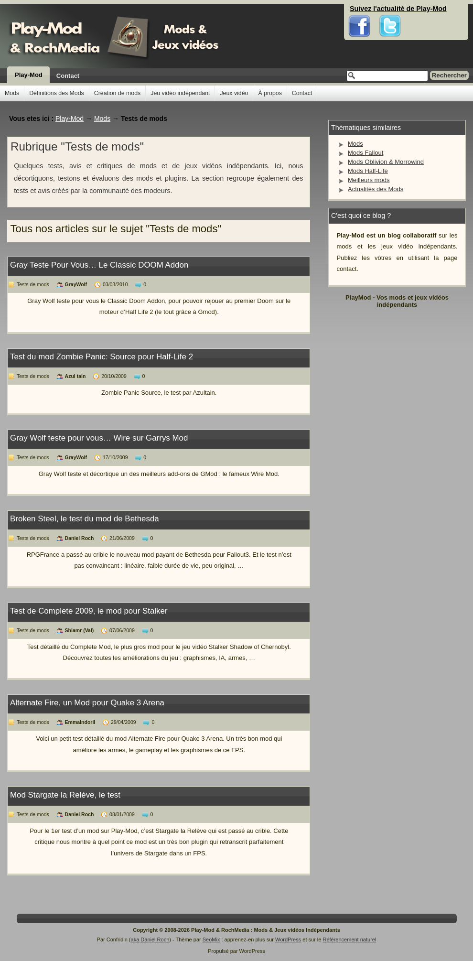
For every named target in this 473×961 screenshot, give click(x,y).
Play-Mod (29, 74)
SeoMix (211, 939)
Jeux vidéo (234, 93)
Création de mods (117, 93)
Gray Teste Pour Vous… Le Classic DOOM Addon (99, 265)
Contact (67, 75)
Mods (12, 93)
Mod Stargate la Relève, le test (65, 794)
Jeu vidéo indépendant (180, 93)
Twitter (390, 9)
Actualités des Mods (375, 189)
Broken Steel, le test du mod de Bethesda (84, 518)
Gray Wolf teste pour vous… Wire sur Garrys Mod (99, 438)
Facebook (359, 9)
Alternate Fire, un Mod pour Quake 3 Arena (87, 702)
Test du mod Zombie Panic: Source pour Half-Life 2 (101, 356)
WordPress (288, 939)
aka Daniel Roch (150, 939)
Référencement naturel (349, 939)
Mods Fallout (365, 152)
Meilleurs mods (368, 180)
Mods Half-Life (368, 170)
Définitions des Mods (56, 93)
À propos (269, 93)
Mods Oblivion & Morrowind (386, 161)
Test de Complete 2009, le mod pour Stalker (89, 610)
